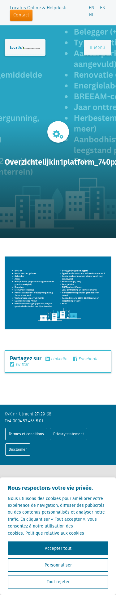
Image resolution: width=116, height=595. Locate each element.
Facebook (85, 359)
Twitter (19, 364)
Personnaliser (58, 565)
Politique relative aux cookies (54, 533)
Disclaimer (18, 449)
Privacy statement (68, 433)
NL (91, 14)
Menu (97, 47)
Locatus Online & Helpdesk (38, 8)
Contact (21, 15)
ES (102, 8)
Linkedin (56, 359)
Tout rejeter (58, 582)
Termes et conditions (26, 433)
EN (91, 8)
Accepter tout (58, 548)
